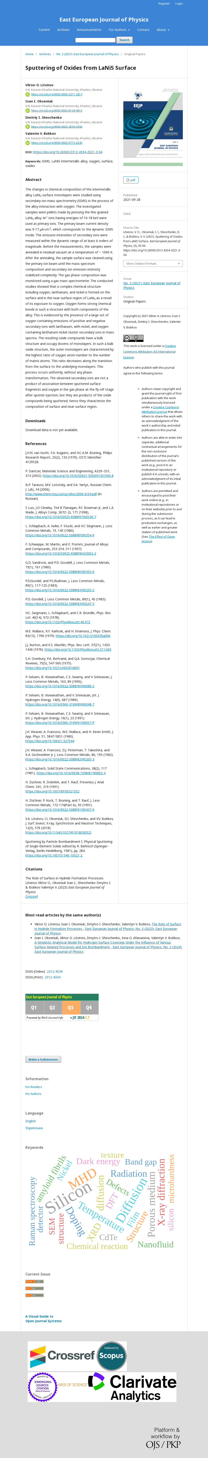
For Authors (118, 29)
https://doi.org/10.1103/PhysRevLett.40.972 (57, 622)
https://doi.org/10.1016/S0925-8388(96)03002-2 (60, 553)
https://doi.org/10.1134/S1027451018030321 (58, 832)
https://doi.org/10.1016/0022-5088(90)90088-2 (59, 686)
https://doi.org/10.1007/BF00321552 (52, 791)
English (30, 1121)
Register (164, 3)
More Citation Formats (142, 263)
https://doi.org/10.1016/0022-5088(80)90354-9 (59, 535)
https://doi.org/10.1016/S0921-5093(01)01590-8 (78, 475)
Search (124, 40)
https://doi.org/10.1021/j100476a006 (83, 636)
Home (29, 54)
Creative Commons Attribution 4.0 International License (149, 351)
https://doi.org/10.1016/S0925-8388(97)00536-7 (60, 517)
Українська (34, 1128)
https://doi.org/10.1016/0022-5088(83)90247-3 (59, 603)
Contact (143, 29)
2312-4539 (54, 971)
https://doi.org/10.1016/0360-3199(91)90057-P (60, 722)
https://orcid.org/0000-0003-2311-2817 (56, 94)
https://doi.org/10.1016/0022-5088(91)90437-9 (59, 809)
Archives (63, 29)
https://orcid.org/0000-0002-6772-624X (56, 143)
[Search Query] (95, 40)
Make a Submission (43, 1059)
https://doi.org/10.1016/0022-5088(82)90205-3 (59, 759)
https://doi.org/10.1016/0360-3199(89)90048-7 (59, 704)
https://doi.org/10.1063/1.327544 (49, 741)
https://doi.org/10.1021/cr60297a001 (52, 668)
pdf (132, 180)
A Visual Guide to (43, 1318)
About (162, 29)
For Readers (33, 1087)
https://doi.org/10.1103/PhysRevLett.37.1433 (78, 649)
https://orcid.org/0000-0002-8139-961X (56, 111)
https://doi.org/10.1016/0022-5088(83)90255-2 (59, 590)
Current (44, 29)
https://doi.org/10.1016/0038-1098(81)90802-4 (71, 773)
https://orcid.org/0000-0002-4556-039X (56, 127)
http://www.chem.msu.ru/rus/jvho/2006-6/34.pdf (61, 494)
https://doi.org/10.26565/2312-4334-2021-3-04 (67, 152)
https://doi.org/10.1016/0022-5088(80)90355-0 (59, 571)
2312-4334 (52, 977)
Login (179, 3)
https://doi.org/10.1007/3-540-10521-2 (53, 855)
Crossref (31, 896)
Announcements (89, 29)
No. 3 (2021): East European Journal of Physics (88, 54)
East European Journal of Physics (104, 19)
